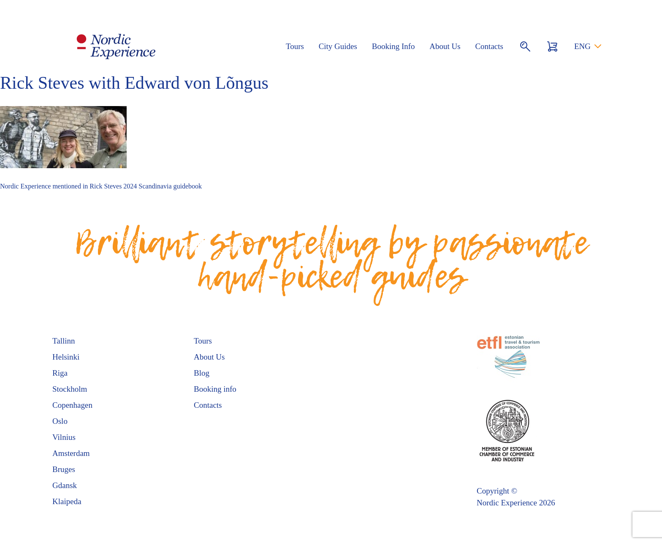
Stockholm (69, 389)
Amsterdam (71, 453)
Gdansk (64, 485)
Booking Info (393, 46)
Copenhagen (72, 405)
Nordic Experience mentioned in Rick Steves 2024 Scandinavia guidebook (101, 186)
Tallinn (63, 340)
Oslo (60, 421)
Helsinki (65, 356)
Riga (60, 372)
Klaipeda (66, 501)
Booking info (215, 389)
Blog (201, 372)
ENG (582, 46)
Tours (295, 46)
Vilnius (64, 437)
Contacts (489, 46)
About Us (444, 46)
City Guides (338, 46)
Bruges (63, 469)
